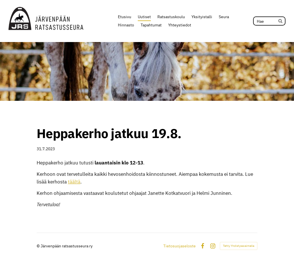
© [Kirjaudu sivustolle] (39, 246)
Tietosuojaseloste (179, 246)
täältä (74, 182)
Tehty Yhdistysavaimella (238, 246)
